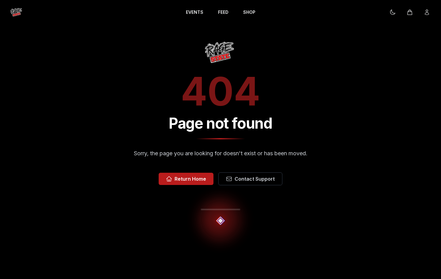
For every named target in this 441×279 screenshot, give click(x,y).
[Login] (427, 12)
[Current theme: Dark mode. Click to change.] (392, 12)
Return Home (186, 179)
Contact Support (250, 179)
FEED (223, 12)
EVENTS (194, 12)
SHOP (249, 12)
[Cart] (410, 12)
